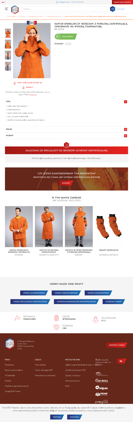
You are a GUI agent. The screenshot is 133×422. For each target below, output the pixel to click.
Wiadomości (10, 375)
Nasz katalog (40, 365)
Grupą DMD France (12, 391)
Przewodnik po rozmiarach (45, 375)
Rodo (67, 386)
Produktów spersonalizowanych (17, 386)
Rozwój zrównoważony (14, 370)
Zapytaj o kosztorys (72, 375)
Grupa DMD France (122, 2)
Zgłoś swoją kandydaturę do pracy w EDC (82, 365)
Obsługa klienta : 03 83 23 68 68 (69, 2)
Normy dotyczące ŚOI (44, 370)
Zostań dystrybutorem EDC (75, 370)
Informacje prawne (72, 381)
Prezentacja (9, 365)
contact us (33, 94)
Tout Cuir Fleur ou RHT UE (28, 83)
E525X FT (27, 87)
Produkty (8, 381)
